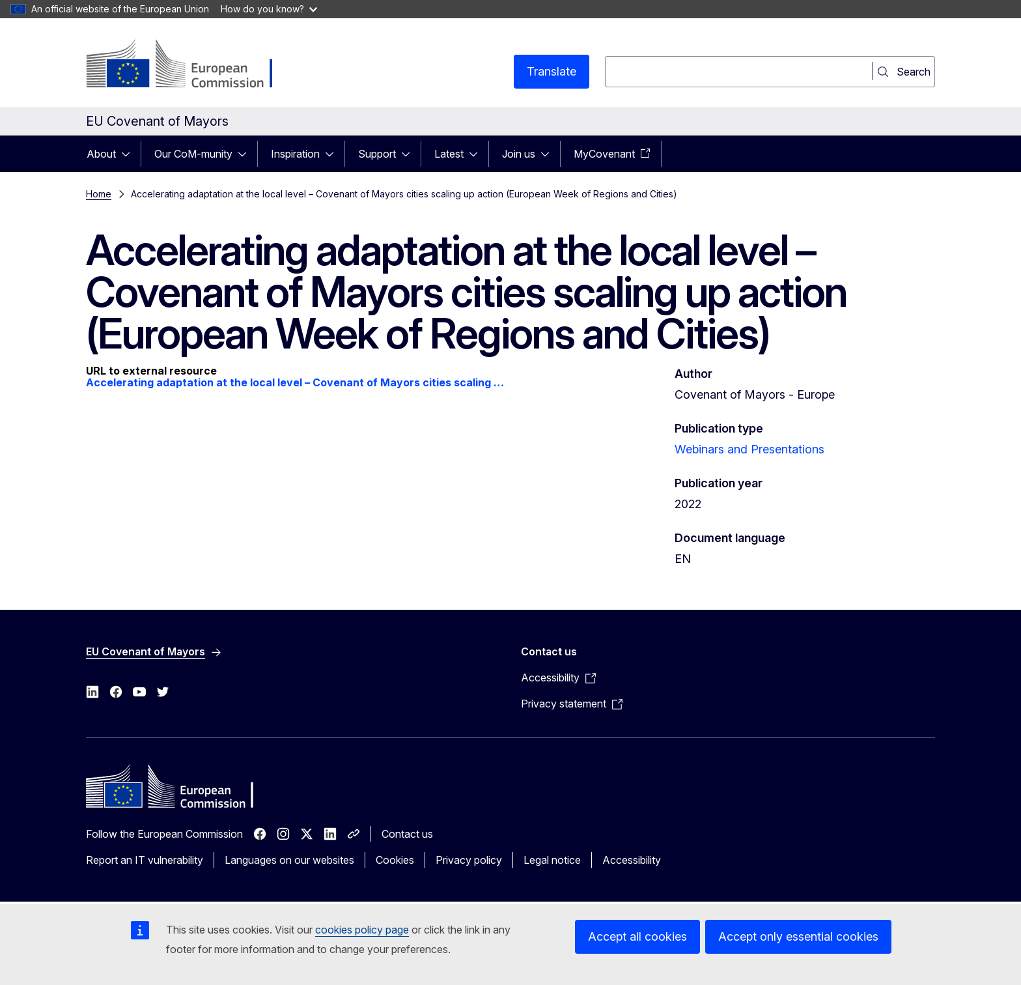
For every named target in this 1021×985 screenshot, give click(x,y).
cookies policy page (362, 929)
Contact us (407, 833)
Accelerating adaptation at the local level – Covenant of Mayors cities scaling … (295, 382)
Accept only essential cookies (798, 936)
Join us (518, 153)
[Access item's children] (130, 154)
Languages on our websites (289, 859)
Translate (551, 71)
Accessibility (631, 859)
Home (98, 193)
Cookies (395, 859)
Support (377, 153)
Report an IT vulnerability (144, 859)
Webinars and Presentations (749, 449)
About (101, 153)
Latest (449, 153)
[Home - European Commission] (191, 65)
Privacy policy (469, 859)
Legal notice (552, 859)
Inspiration (295, 153)
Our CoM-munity (193, 153)
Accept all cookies (637, 936)
